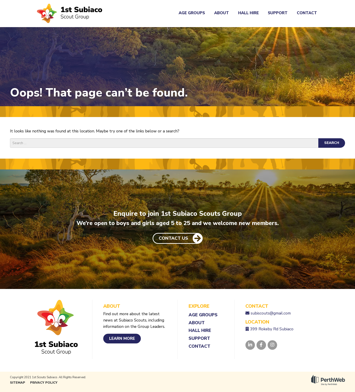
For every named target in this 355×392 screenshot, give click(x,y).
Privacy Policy (44, 382)
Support (278, 13)
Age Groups (192, 13)
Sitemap (17, 382)
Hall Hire (248, 13)
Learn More (122, 338)
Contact (307, 13)
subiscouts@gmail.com (271, 313)
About (221, 13)
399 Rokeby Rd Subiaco (271, 329)
